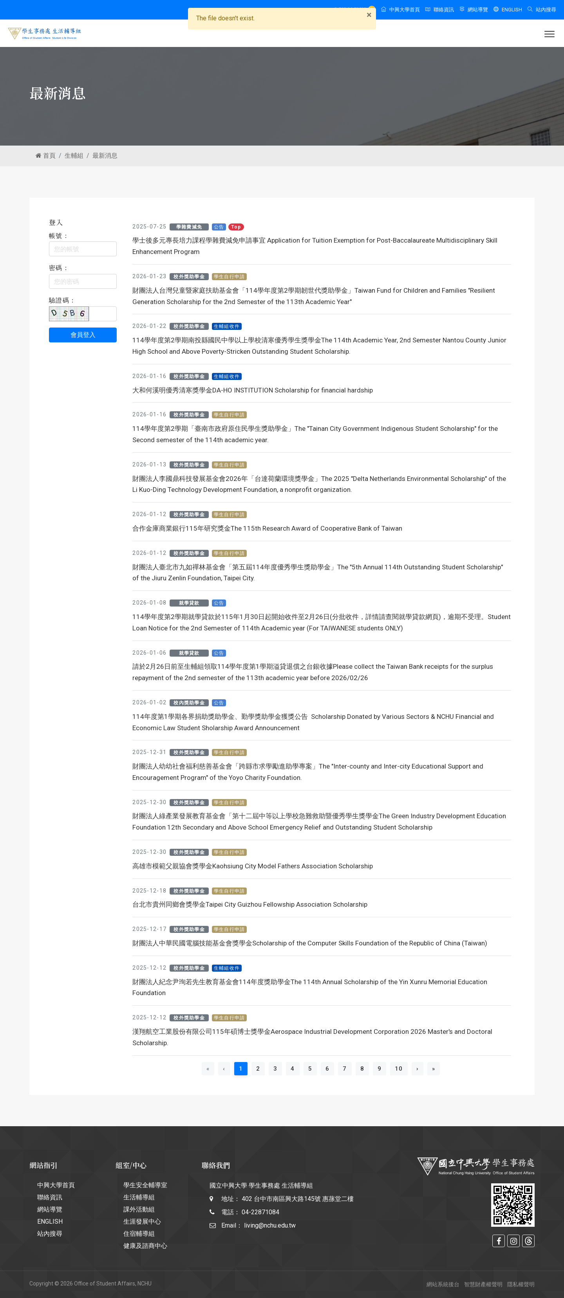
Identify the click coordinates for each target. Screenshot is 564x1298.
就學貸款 (189, 603)
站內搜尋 (542, 10)
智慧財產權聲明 (483, 1284)
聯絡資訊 (439, 10)
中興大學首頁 (400, 10)
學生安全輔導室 (145, 1185)
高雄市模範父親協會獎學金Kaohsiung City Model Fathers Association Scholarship (252, 866)
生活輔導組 (139, 1197)
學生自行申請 (229, 276)
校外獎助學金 (189, 276)
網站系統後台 (443, 1284)
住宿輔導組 (139, 1233)
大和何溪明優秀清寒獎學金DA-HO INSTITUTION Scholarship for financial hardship (252, 390)
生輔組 (74, 155)
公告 (219, 227)
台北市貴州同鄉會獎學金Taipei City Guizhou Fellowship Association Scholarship (249, 904)
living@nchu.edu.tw (270, 1225)
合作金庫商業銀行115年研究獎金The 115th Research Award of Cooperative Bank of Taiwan (267, 528)
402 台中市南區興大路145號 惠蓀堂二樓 (298, 1199)
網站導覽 (473, 10)
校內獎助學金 (189, 703)
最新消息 (105, 155)
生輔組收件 (227, 326)
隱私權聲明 (521, 1284)
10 (399, 1068)
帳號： (59, 235)
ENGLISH (508, 10)
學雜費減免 (189, 227)
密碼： (59, 268)
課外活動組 (139, 1209)
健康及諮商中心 (145, 1245)
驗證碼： (62, 300)
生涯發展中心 (142, 1221)
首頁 (46, 155)
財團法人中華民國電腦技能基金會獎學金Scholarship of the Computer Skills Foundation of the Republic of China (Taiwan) (309, 943)
